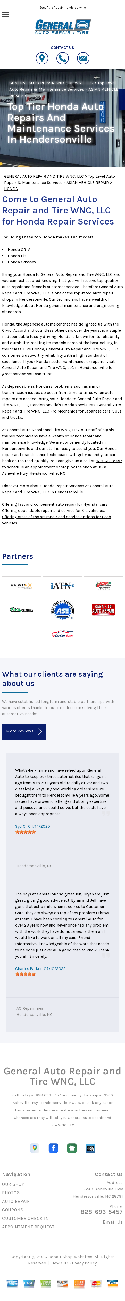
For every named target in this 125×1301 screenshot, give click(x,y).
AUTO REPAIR (16, 1201)
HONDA (35, 95)
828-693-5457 (109, 460)
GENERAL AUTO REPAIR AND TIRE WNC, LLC (51, 82)
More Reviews (23, 731)
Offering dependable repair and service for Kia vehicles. (53, 510)
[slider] (25, 832)
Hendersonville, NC (34, 865)
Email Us (113, 1222)
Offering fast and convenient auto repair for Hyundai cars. (55, 504)
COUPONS (12, 1210)
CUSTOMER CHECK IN (25, 1218)
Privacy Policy (83, 1263)
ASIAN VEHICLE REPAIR (87, 182)
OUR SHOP (13, 1184)
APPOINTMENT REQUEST (28, 1227)
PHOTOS (11, 1193)
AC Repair (25, 1008)
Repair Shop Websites (70, 1256)
